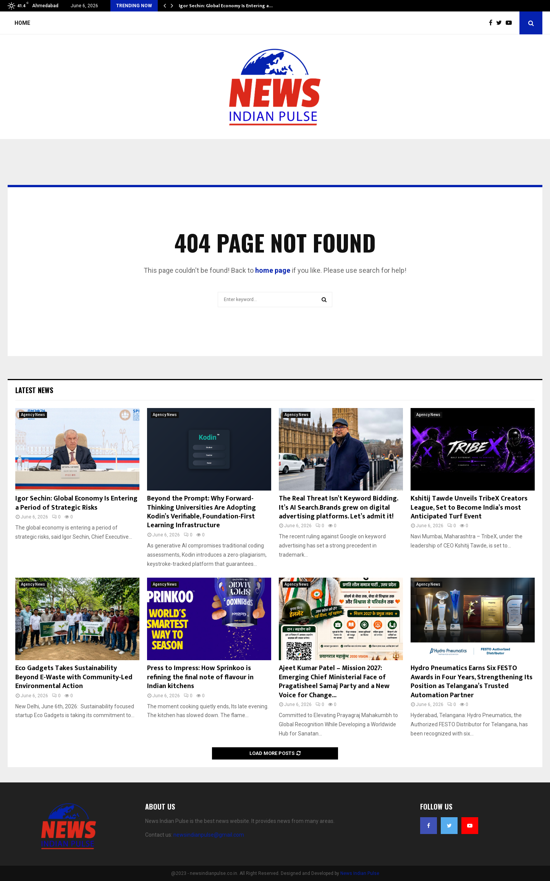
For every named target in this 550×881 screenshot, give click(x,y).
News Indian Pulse (359, 873)
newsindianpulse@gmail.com (208, 835)
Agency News (33, 415)
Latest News (34, 390)
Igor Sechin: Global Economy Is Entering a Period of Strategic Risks (76, 503)
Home (22, 23)
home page (272, 270)
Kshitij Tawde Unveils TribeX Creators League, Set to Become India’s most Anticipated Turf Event (469, 507)
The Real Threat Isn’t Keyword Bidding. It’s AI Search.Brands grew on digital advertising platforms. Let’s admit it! (338, 507)
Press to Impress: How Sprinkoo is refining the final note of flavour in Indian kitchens (200, 677)
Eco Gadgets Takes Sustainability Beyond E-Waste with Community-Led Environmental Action (74, 677)
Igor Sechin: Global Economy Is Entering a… (226, 6)
